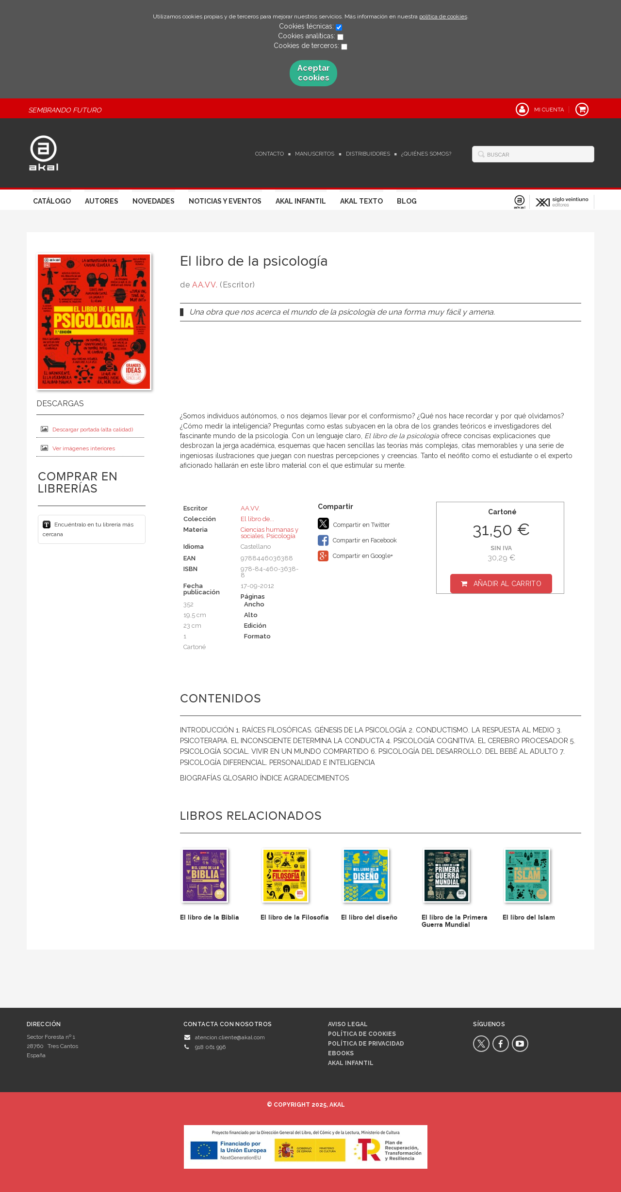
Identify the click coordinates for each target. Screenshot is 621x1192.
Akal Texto (361, 201)
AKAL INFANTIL (351, 1063)
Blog (407, 201)
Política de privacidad (366, 1043)
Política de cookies (362, 1034)
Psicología (280, 536)
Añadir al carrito (507, 584)
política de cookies (443, 16)
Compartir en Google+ (355, 556)
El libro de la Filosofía (295, 917)
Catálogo (52, 201)
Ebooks (341, 1053)
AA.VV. (204, 284)
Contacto (269, 154)
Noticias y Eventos (225, 201)
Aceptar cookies (313, 73)
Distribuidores (368, 154)
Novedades (153, 201)
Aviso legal (348, 1024)
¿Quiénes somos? (426, 154)
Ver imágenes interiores (78, 448)
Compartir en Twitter (354, 523)
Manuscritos (314, 154)
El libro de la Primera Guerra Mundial (455, 921)
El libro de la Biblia (209, 917)
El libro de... (257, 519)
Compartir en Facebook (357, 540)
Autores (101, 201)
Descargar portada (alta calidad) (87, 429)
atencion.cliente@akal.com (230, 1037)
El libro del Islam (529, 917)
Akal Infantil (301, 201)
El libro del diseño (369, 917)
